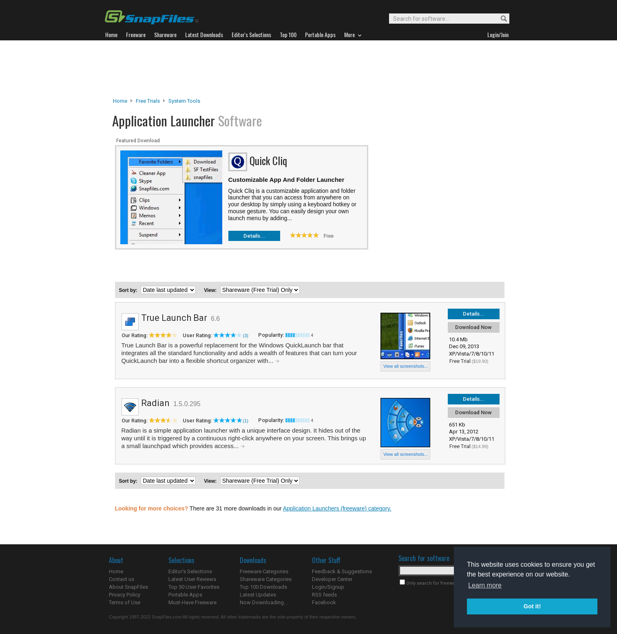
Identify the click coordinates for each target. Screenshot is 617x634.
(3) (245, 335)
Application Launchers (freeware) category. (337, 508)
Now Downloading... (263, 602)
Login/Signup (328, 587)
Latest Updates (258, 595)
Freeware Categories (264, 571)
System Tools (184, 101)
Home (120, 101)
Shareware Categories (266, 579)
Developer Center (332, 579)
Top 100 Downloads (263, 587)
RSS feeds (324, 595)
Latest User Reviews (192, 579)
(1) (245, 420)
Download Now (473, 327)
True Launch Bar (174, 318)
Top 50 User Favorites (193, 587)
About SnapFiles (128, 587)
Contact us (121, 579)
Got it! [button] (532, 606)
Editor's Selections (190, 571)
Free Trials (148, 101)
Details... (254, 236)
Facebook (324, 602)
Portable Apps (185, 595)
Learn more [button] (485, 585)
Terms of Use (124, 602)
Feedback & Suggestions (342, 571)
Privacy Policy (124, 595)
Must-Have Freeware (192, 602)
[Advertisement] (308, 69)
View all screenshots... (405, 366)
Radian (155, 403)
